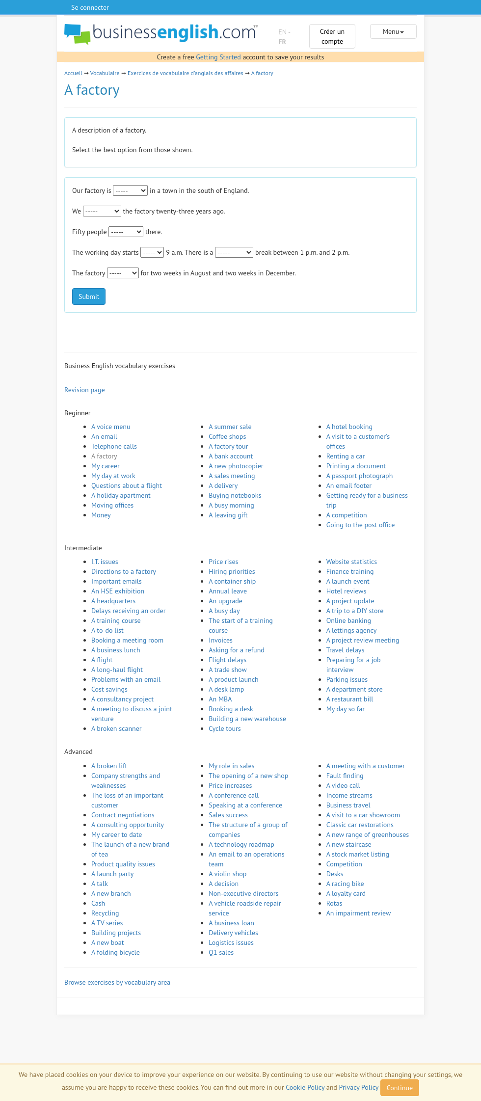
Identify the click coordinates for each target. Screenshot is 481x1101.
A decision (224, 883)
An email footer (349, 485)
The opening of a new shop (248, 775)
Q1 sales (221, 952)
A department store (354, 689)
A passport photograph (359, 475)
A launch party (112, 873)
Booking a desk (231, 708)
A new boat (107, 942)
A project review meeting (363, 640)
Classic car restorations (360, 824)
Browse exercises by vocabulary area (117, 982)
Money (101, 514)
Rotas (334, 903)
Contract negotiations (123, 814)
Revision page (84, 389)
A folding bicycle (115, 952)
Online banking (348, 620)
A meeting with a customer (365, 765)
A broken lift (109, 765)
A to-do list (107, 630)
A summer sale (230, 426)
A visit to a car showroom (363, 814)
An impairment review (358, 913)
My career (105, 465)
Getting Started (218, 57)
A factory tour (228, 446)
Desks (335, 873)
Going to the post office (360, 524)
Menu (393, 31)
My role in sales (231, 765)
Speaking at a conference (245, 805)
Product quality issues (123, 863)
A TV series (107, 922)
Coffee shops (227, 436)
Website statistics (351, 561)
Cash (98, 903)
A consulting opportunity (127, 824)
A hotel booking (349, 426)
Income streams (349, 795)
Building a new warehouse (247, 718)
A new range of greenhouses (367, 834)
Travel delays (345, 649)
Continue (400, 1087)
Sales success (228, 814)
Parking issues (347, 679)
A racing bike (345, 883)
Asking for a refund (237, 649)
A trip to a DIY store (355, 610)
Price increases (230, 785)
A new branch (111, 893)
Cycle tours (224, 728)
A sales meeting (232, 475)
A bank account (231, 456)
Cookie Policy (305, 1087)
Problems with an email (125, 679)
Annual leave (228, 591)
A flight (101, 659)
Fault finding (345, 775)
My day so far (345, 708)
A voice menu (111, 426)
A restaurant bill (350, 699)
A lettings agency (351, 630)
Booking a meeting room (127, 640)
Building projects (116, 932)
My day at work (113, 475)
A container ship (232, 581)
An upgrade (225, 600)
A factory (262, 73)
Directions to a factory (123, 571)
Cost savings (109, 689)
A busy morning (231, 505)
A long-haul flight (117, 669)
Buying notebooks (235, 495)
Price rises (223, 561)
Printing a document (356, 465)
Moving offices (112, 505)
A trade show (227, 669)
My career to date (116, 834)
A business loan (231, 922)
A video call (343, 785)
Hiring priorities (232, 571)
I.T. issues (104, 561)
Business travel (348, 805)
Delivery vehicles (233, 932)
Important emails (116, 581)
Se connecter (90, 7)
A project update (350, 600)
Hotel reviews (346, 591)
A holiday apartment (121, 495)
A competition (346, 514)
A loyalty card (346, 893)
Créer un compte (332, 36)
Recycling (105, 913)
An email (104, 436)
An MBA (220, 699)
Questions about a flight (126, 485)
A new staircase (349, 844)
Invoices (221, 640)
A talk (99, 883)
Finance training (350, 571)
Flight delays (227, 659)
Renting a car (345, 456)
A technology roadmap (241, 844)
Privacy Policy (358, 1087)
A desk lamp (226, 689)
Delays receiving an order (128, 610)
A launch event (348, 581)
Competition (344, 863)
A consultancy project (122, 699)
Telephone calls (114, 446)
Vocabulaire (105, 73)
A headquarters (113, 600)
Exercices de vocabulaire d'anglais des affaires (185, 73)
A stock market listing (357, 854)
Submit (89, 296)
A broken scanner (116, 728)
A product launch (233, 679)
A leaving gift (228, 514)
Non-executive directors (243, 893)
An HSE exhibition (117, 591)
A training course (116, 620)
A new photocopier (236, 465)
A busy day (224, 610)
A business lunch (115, 649)
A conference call (234, 795)
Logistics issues (231, 942)
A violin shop (227, 873)
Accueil (73, 73)
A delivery (223, 485)
